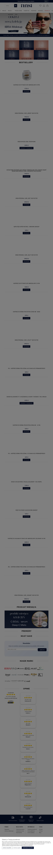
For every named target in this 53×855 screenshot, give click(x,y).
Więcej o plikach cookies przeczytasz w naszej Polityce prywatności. (17, 845)
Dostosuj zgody (17, 847)
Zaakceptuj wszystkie (28, 847)
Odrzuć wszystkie (7, 847)
